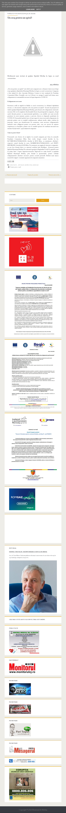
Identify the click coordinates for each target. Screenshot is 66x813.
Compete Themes (23, 811)
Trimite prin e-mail (14, 166)
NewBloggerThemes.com (47, 811)
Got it (38, 9)
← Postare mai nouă (11, 174)
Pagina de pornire (33, 174)
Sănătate (13, 164)
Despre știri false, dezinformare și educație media (28, 549)
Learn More (30, 9)
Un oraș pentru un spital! (20, 17)
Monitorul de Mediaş (39, 807)
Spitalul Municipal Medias (28, 164)
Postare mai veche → (54, 174)
